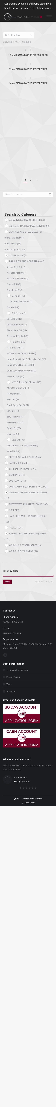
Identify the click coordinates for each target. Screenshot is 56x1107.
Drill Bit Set (12, 319)
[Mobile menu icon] (49, 16)
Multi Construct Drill (16, 388)
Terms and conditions (17, 670)
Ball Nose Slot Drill (16, 278)
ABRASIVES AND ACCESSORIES (25, 220)
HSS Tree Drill (13, 347)
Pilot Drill (11, 399)
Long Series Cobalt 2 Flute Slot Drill (24, 359)
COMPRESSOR (16, 255)
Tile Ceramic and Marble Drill (21, 445)
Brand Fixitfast (11, 237)
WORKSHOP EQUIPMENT (21, 551)
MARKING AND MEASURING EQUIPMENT (29, 492)
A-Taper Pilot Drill (15, 273)
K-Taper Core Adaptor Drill (20, 353)
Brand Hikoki (10, 243)
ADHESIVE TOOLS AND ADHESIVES (26, 226)
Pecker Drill (12, 393)
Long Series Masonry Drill (19, 370)
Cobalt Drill (12, 290)
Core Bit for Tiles (19, 301)
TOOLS (12, 527)
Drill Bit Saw (17, 313)
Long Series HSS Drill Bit (19, 365)
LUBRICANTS (15, 480)
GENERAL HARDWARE (20, 469)
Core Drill (11, 307)
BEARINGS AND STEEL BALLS (23, 231)
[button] (20, 788)
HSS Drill (16, 342)
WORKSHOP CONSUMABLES (23, 545)
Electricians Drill (14, 330)
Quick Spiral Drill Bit (16, 405)
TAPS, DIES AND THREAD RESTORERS (27, 516)
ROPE (11, 510)
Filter (7, 582)
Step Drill (11, 434)
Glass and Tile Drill (16, 336)
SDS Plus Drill (13, 416)
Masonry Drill (13, 376)
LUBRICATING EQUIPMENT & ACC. (26, 486)
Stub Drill (16, 439)
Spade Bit (11, 428)
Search (49, 194)
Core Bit (16, 296)
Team (9, 684)
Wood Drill (12, 451)
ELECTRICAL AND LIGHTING (23, 457)
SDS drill (11, 411)
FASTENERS (15, 463)
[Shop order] (18, 35)
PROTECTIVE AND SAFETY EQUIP (25, 504)
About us (10, 691)
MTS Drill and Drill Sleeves (24, 382)
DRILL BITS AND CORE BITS (24, 261)
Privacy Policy (13, 677)
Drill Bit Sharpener (15, 324)
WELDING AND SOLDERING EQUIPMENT (28, 533)
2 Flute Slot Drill (14, 267)
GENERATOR (15, 475)
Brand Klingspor (12, 249)
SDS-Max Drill (13, 422)
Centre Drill (12, 284)
